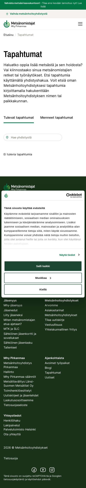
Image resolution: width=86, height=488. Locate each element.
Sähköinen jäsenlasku (18, 342)
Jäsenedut (11, 310)
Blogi (48, 368)
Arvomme (51, 305)
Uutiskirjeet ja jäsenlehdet (21, 395)
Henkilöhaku (12, 420)
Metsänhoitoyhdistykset (61, 315)
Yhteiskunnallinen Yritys (61, 329)
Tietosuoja (11, 458)
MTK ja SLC (11, 329)
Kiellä (43, 289)
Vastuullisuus (53, 324)
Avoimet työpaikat (57, 363)
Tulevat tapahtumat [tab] (19, 117)
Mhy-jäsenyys (13, 305)
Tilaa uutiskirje (54, 320)
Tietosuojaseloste (15, 405)
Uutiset (49, 377)
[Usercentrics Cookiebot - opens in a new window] (66, 195)
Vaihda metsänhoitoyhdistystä (26, 13)
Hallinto (9, 372)
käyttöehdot (34, 479)
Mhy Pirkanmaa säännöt (20, 376)
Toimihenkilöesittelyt (18, 390)
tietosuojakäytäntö (14, 479)
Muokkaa (43, 277)
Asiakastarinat (54, 310)
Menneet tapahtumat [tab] (56, 117)
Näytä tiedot (67, 254)
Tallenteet (10, 347)
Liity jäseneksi (13, 315)
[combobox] (33, 137)
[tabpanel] (43, 157)
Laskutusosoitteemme (18, 400)
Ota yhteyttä (12, 434)
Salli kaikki (43, 266)
